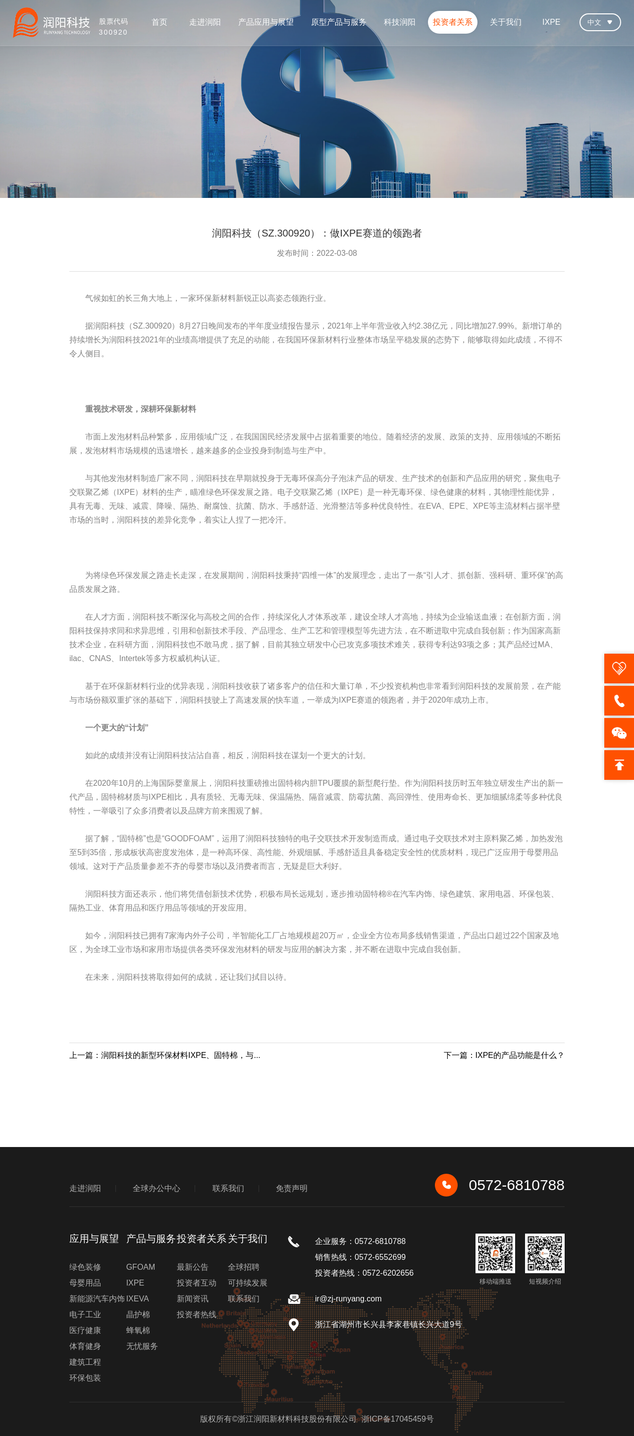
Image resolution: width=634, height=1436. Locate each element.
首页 (159, 22)
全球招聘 (244, 1267)
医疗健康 (85, 1330)
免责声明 (292, 1188)
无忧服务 (142, 1346)
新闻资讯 (193, 1298)
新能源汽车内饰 (97, 1298)
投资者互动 (196, 1283)
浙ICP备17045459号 (398, 1419)
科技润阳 (400, 22)
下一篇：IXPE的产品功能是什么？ (504, 1055)
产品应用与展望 (266, 22)
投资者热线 (196, 1314)
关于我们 (506, 22)
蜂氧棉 (138, 1330)
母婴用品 (85, 1283)
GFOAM (141, 1267)
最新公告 (193, 1267)
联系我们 (228, 1188)
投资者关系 (453, 22)
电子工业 (85, 1314)
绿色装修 (85, 1267)
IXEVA (137, 1298)
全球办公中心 (156, 1188)
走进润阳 (205, 22)
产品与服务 (151, 1238)
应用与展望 (94, 1238)
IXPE (551, 22)
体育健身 (85, 1346)
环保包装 (85, 1378)
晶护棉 (138, 1314)
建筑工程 (85, 1362)
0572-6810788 (500, 1185)
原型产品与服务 (339, 22)
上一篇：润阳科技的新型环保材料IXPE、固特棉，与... (165, 1055)
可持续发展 (247, 1283)
